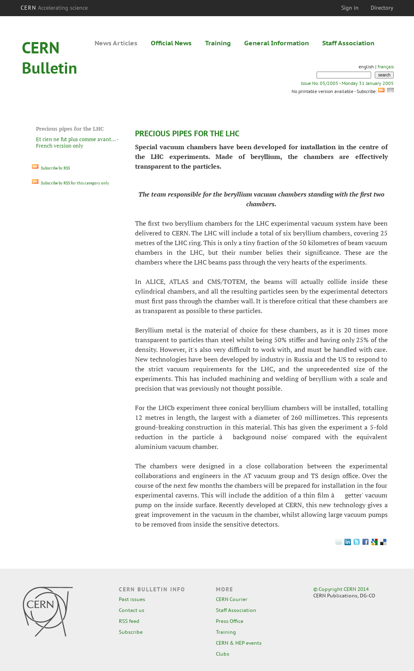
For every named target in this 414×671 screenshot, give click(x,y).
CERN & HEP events (239, 643)
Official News (171, 43)
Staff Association (348, 43)
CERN (54, 7)
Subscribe (131, 632)
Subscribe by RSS (51, 168)
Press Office (229, 621)
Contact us (131, 610)
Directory (382, 7)
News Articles (116, 43)
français (386, 67)
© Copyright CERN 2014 (341, 589)
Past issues (132, 599)
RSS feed (129, 621)
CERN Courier (231, 599)
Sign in (350, 7)
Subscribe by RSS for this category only (70, 183)
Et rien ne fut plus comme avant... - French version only (77, 142)
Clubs (222, 654)
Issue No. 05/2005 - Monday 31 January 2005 (347, 83)
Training (218, 43)
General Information (276, 43)
